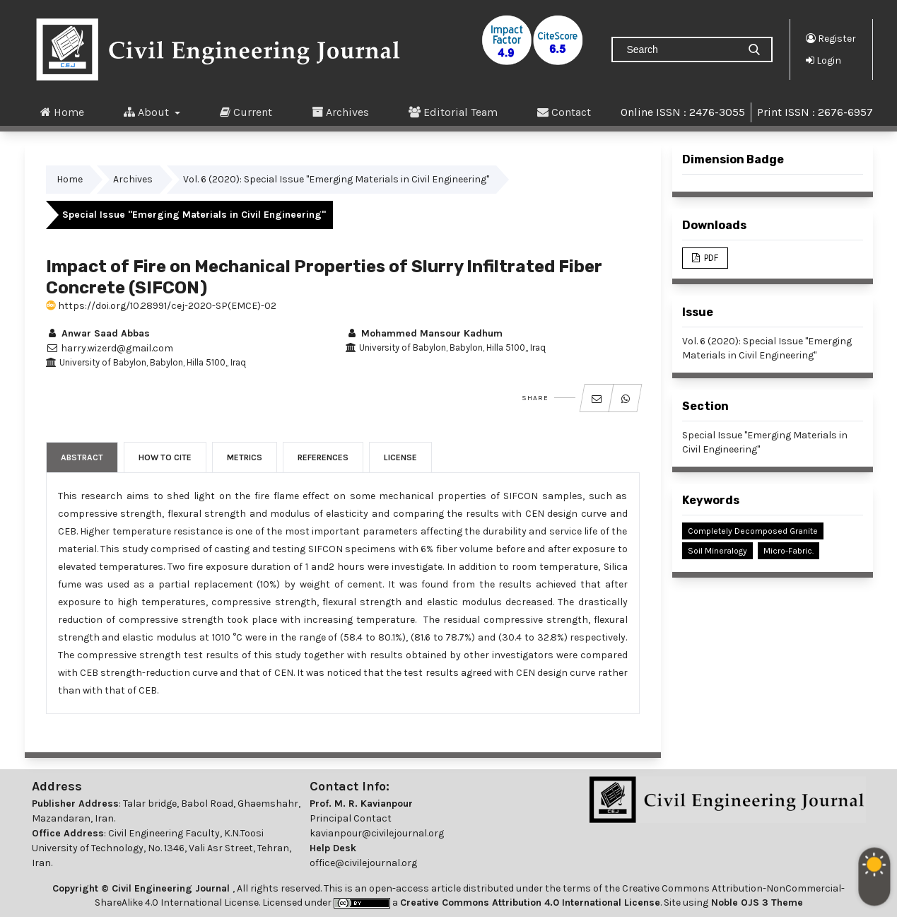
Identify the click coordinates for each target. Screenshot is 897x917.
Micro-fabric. (788, 551)
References (323, 457)
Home (62, 111)
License (400, 457)
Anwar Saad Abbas (98, 333)
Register (831, 38)
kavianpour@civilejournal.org (377, 833)
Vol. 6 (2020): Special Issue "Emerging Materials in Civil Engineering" (336, 179)
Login (823, 60)
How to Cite (165, 457)
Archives (340, 111)
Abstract (82, 457)
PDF (710, 257)
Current (246, 111)
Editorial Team (453, 111)
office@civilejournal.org (363, 863)
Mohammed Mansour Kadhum (424, 333)
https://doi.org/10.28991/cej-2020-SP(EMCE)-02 (161, 306)
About (148, 111)
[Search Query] (681, 49)
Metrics (244, 457)
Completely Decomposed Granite (753, 531)
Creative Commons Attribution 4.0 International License (530, 902)
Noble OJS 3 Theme (755, 902)
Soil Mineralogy (717, 551)
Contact (564, 111)
